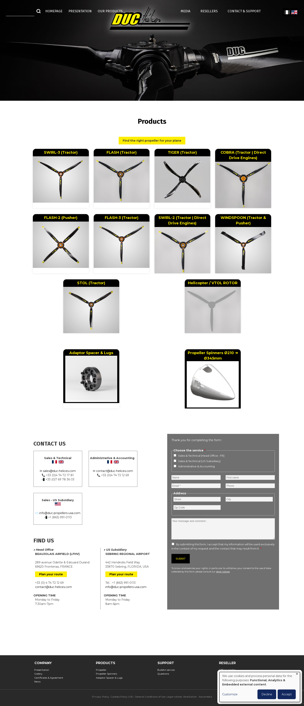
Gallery (40, 673)
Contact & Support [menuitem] (246, 11)
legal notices (223, 571)
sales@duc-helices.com (59, 471)
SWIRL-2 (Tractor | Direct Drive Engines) (182, 220)
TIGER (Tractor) (182, 152)
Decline (266, 694)
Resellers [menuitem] (211, 11)
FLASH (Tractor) (122, 152)
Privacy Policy (100, 696)
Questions (164, 673)
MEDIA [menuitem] (187, 11)
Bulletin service (167, 669)
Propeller (102, 669)
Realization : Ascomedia (197, 696)
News (38, 681)
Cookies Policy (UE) (121, 696)
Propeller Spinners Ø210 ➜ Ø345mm (213, 379)
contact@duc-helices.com (114, 471)
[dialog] (259, 687)
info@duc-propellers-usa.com (59, 513)
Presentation (43, 669)
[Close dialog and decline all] (297, 674)
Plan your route (51, 574)
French (287, 12)
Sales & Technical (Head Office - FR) (201, 455)
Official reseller (228, 669)
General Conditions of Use (150, 696)
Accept (287, 694)
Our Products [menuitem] (110, 11)
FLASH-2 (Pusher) (60, 218)
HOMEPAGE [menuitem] (53, 11)
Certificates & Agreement (50, 677)
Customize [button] (230, 694)
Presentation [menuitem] (80, 11)
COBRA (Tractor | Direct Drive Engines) (243, 155)
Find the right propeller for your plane (152, 140)
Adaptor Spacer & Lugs (91, 376)
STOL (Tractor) (91, 283)
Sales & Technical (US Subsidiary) (199, 461)
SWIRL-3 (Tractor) (61, 152)
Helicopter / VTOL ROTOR (213, 283)
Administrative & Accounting (196, 466)
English (294, 12)
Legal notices (174, 696)
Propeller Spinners (107, 673)
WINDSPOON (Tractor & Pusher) (243, 220)
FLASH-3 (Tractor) (121, 218)
